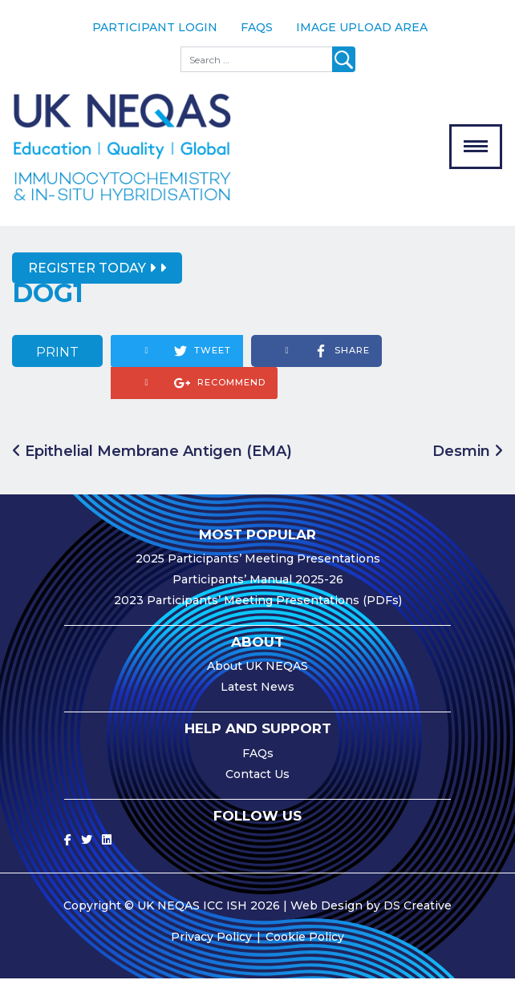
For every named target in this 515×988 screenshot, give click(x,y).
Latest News (257, 696)
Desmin (467, 460)
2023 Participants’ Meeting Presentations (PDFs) (258, 610)
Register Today (92, 277)
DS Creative (417, 915)
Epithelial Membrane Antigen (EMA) (152, 460)
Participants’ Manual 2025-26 (257, 589)
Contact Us (257, 783)
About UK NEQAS (257, 675)
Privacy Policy (211, 946)
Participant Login (154, 27)
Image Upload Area (362, 27)
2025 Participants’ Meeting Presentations (258, 568)
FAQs (257, 27)
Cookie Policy (305, 946)
